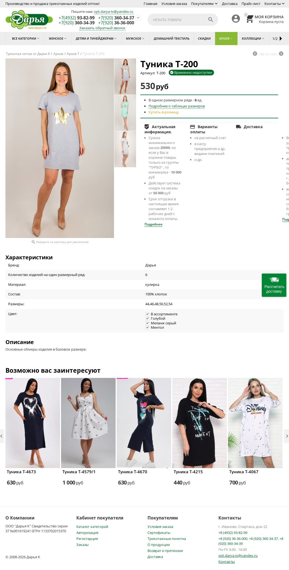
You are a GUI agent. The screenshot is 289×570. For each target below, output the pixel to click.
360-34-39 (77, 23)
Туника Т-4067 (243, 471)
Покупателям (202, 3)
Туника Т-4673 (21, 471)
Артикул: (147, 72)
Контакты (272, 3)
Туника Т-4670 (132, 471)
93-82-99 (77, 18)
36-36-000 (116, 23)
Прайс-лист (251, 3)
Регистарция (87, 538)
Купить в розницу (164, 112)
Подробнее (153, 224)
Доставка (229, 3)
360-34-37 (116, 18)
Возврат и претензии (165, 550)
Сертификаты (158, 532)
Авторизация (87, 532)
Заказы (82, 544)
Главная (150, 3)
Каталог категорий (92, 526)
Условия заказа (174, 3)
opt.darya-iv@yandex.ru (113, 11)
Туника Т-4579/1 (79, 471)
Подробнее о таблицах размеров (177, 106)
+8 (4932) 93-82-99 (232, 532)
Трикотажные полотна (166, 538)
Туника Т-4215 (188, 471)
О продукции (158, 544)
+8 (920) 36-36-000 (232, 538)
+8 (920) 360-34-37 (263, 538)
